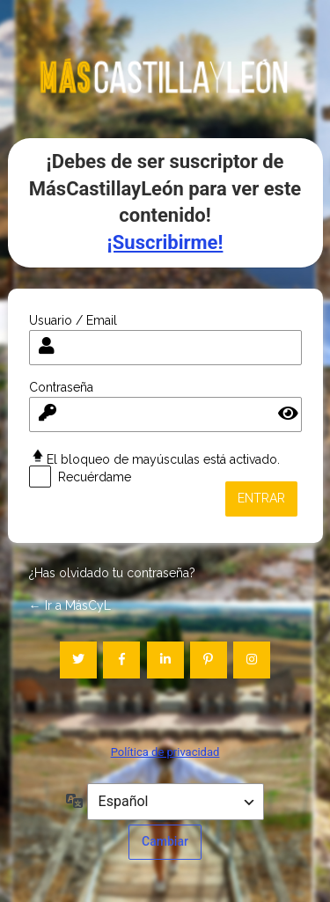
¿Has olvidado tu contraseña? (112, 573)
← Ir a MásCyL (70, 605)
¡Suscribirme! (165, 242)
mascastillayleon (165, 76)
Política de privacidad (165, 752)
